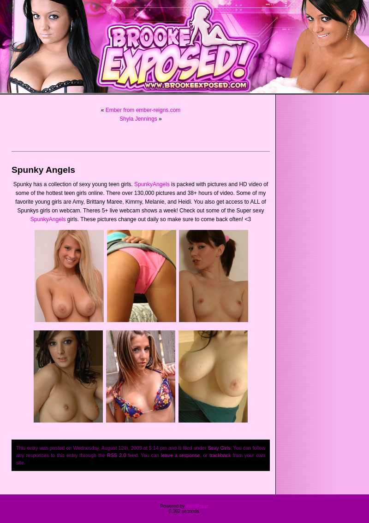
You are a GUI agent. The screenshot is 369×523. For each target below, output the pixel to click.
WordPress (197, 506)
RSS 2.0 (116, 455)
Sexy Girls (219, 448)
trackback (220, 455)
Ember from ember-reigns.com (143, 110)
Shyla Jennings (138, 119)
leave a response (180, 455)
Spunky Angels (43, 170)
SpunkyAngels (152, 184)
